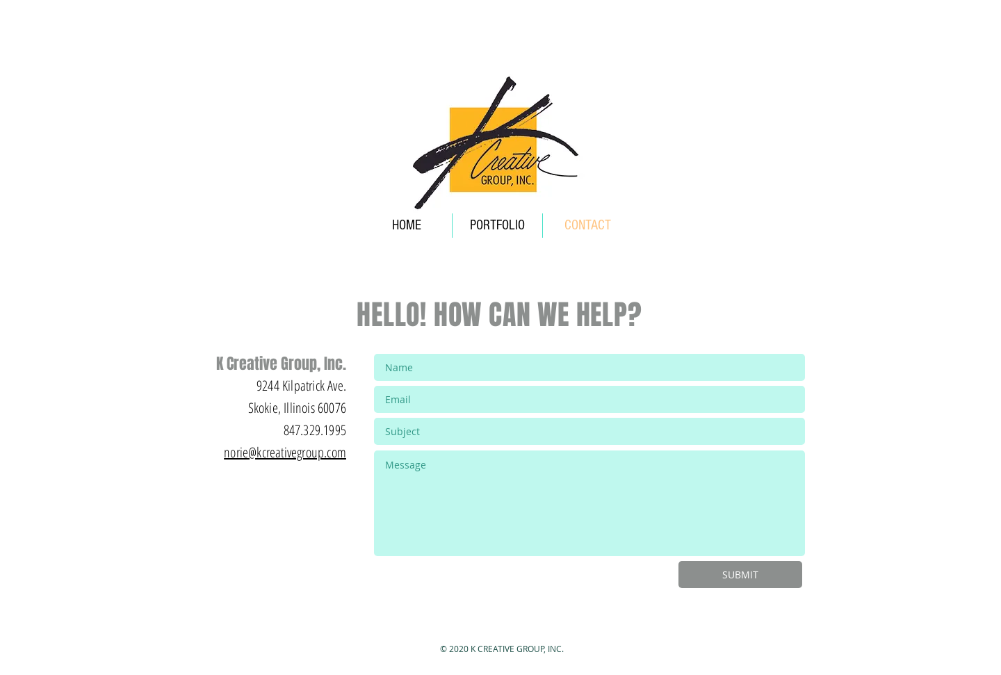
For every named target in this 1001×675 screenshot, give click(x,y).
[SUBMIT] (740, 574)
